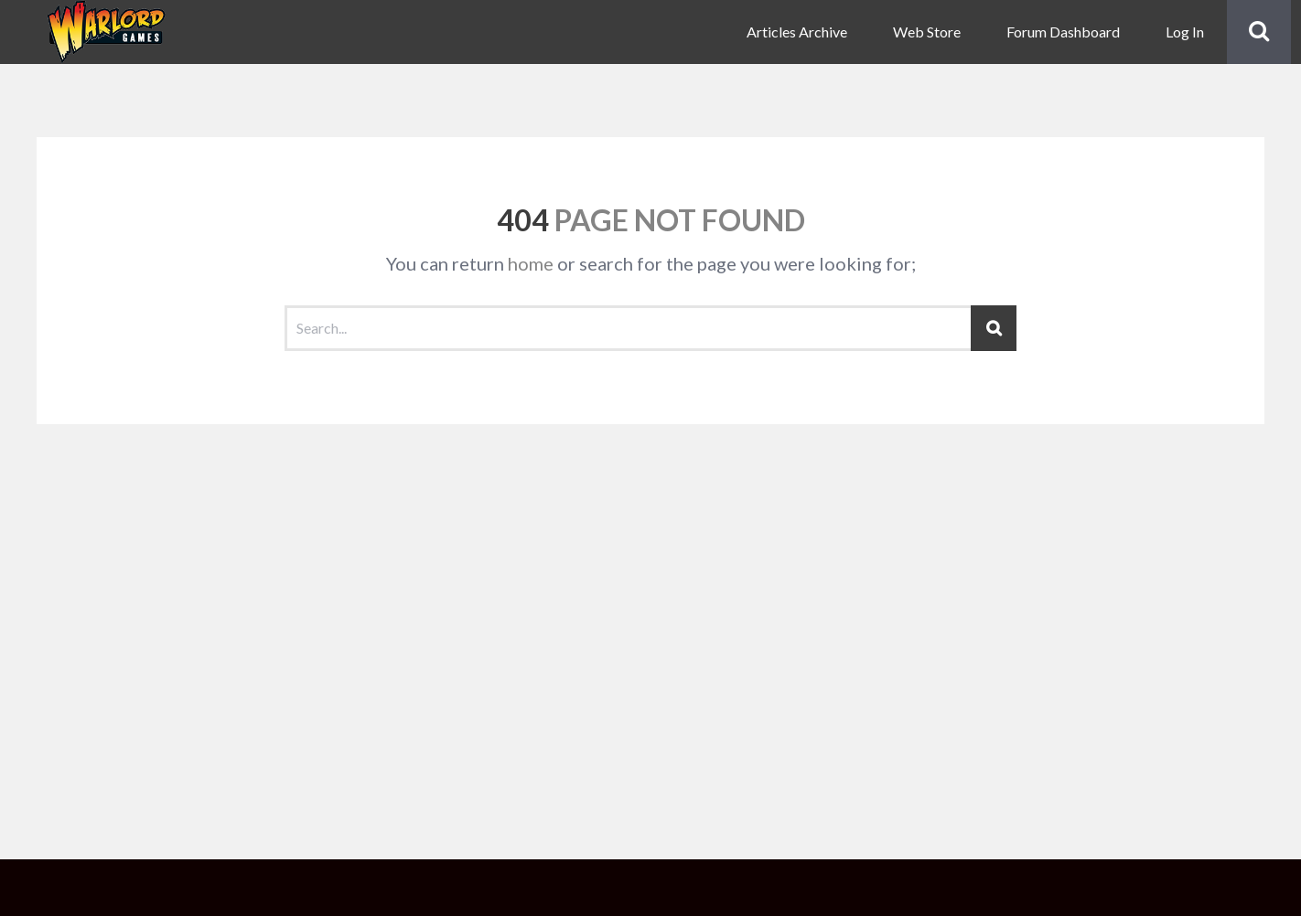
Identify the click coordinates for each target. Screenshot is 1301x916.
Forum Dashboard (1063, 31)
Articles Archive (797, 31)
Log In (1185, 31)
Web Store (927, 31)
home (531, 263)
